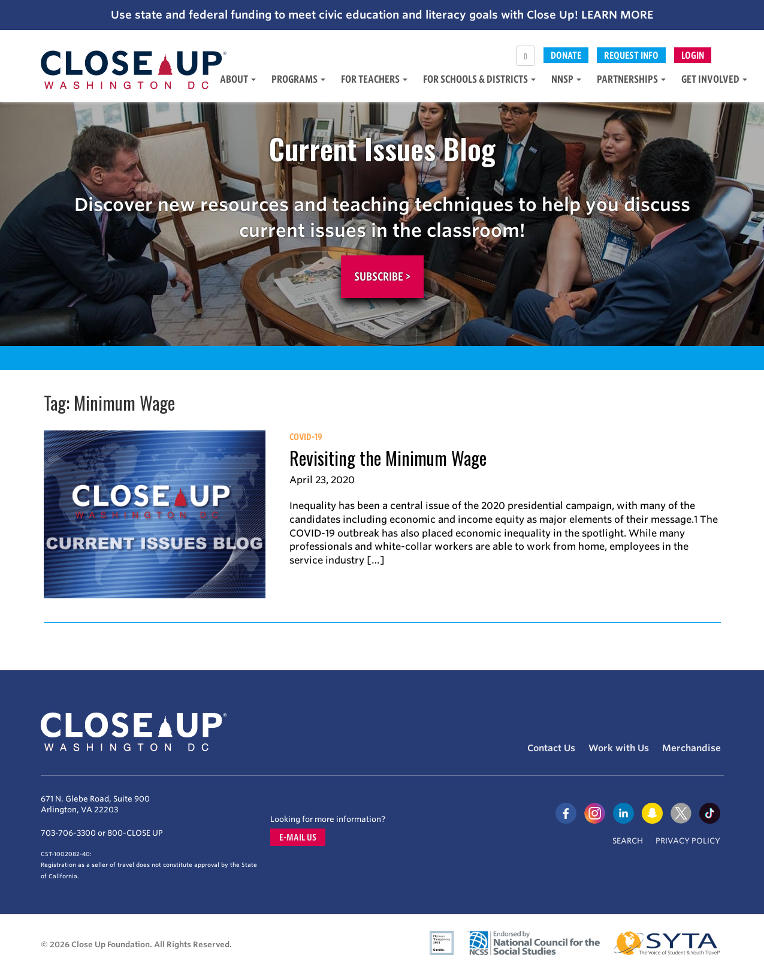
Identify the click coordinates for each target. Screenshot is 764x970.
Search (627, 840)
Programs (298, 79)
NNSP (566, 79)
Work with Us (618, 748)
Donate (566, 55)
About (238, 79)
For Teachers (374, 79)
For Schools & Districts (479, 79)
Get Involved (714, 79)
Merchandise (691, 748)
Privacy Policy (688, 840)
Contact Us (551, 748)
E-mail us (297, 837)
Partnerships (631, 79)
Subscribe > (382, 276)
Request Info (631, 55)
